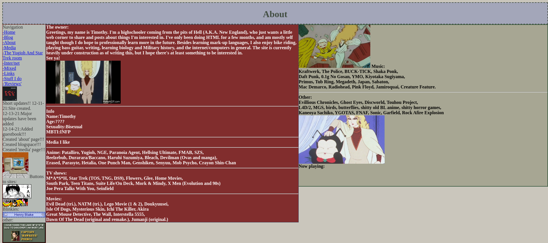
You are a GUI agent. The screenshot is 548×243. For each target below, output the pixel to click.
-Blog (8, 37)
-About (9, 42)
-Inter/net (11, 63)
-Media (9, 47)
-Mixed (9, 68)
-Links (9, 73)
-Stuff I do (12, 78)
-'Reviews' (12, 83)
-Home (9, 32)
